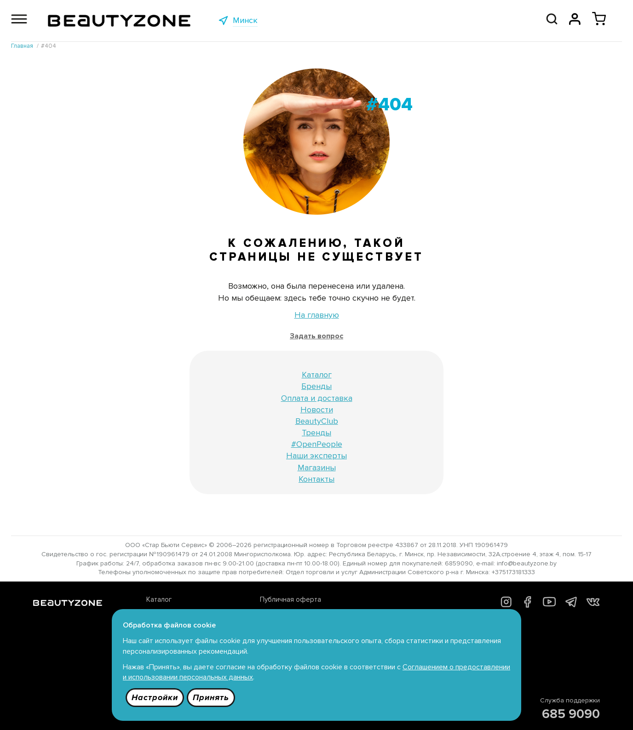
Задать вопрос (316, 336)
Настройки (155, 697)
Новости (316, 410)
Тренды (316, 433)
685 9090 (571, 714)
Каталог (317, 375)
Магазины (317, 467)
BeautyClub (316, 421)
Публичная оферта (290, 599)
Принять (211, 697)
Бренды (316, 386)
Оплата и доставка (316, 398)
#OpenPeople (316, 444)
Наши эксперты (316, 456)
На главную (316, 315)
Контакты (316, 479)
